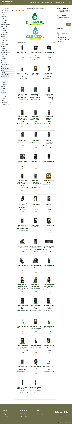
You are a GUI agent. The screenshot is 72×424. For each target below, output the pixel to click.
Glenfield (4, 58)
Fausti (3, 48)
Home (17, 10)
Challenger (4, 34)
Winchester (4, 102)
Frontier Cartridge (6, 52)
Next (54, 42)
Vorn (3, 100)
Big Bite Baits (4, 20)
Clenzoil (3, 36)
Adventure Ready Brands (7, 10)
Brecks (3, 28)
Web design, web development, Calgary (65, 422)
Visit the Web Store (64, 15)
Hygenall (4, 66)
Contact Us (39, 413)
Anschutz (4, 16)
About (42, 2)
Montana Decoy (5, 74)
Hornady (4, 62)
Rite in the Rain (5, 82)
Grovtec (4, 60)
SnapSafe (4, 92)
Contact (69, 2)
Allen (3, 14)
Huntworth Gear (5, 64)
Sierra (3, 90)
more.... (22, 59)
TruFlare (4, 98)
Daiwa (3, 38)
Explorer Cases (5, 44)
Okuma (3, 78)
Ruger (3, 86)
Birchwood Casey (6, 24)
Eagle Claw (4, 40)
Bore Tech (4, 26)
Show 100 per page (21, 42)
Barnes (3, 18)
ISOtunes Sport (5, 68)
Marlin (3, 72)
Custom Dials (57, 2)
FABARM (3, 46)
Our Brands (31, 2)
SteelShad (4, 96)
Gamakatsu (4, 54)
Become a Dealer (48, 2)
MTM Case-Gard (5, 76)
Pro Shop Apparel (5, 8)
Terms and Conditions (24, 416)
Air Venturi (4, 12)
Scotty (3, 88)
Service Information (24, 414)
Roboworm (4, 84)
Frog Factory (4, 50)
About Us (4, 414)
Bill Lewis (4, 22)
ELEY (3, 42)
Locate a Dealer (63, 8)
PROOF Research (5, 80)
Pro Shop (37, 2)
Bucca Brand (5, 32)
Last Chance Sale (6, 104)
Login (64, 29)
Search (69, 24)
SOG (3, 94)
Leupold (4, 70)
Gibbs (3, 56)
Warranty (63, 2)
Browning (4, 30)
